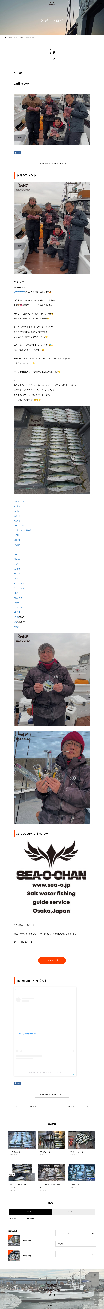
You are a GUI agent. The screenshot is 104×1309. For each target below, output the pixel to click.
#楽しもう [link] (18, 598)
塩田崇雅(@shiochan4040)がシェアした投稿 (45, 1072)
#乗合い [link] (17, 603)
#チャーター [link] (19, 607)
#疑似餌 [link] (17, 511)
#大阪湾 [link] (17, 506)
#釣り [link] (16, 593)
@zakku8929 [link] (19, 292)
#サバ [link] (16, 579)
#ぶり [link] (16, 564)
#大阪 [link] (16, 550)
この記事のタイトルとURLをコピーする (52, 163)
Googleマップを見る (52, 960)
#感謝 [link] (16, 627)
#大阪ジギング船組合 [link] (23, 530)
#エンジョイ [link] (19, 583)
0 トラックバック (73, 1212)
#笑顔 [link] (16, 617)
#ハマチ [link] (17, 574)
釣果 (15, 87)
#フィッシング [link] (20, 588)
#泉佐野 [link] (17, 545)
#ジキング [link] (18, 554)
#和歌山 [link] (17, 540)
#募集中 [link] (17, 612)
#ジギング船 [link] (19, 525)
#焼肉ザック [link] (19, 501)
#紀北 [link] (16, 535)
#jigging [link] (17, 559)
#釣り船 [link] (17, 516)
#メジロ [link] (17, 569)
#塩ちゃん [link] (18, 521)
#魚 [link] (15, 622)
